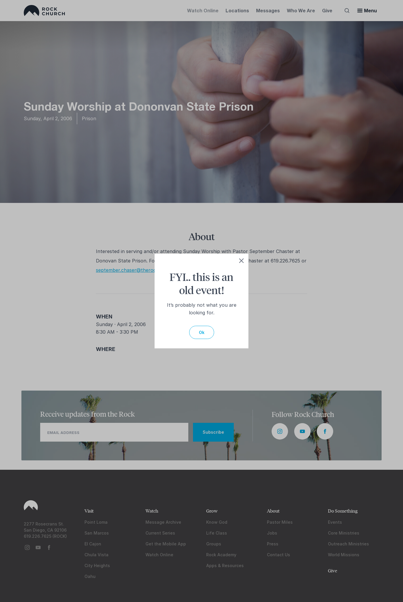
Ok (201, 332)
